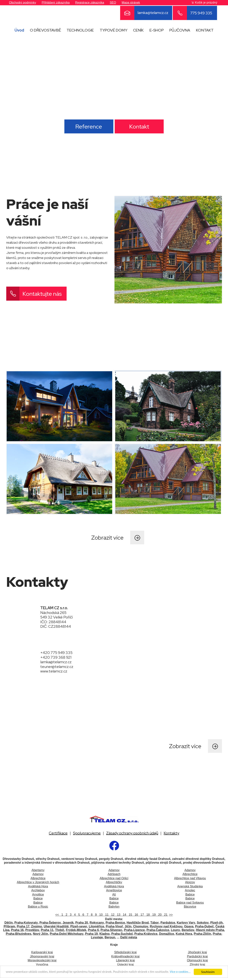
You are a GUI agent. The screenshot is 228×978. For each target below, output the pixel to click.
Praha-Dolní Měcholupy (66, 933)
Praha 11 (47, 930)
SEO (113, 2)
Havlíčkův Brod (138, 922)
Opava (188, 926)
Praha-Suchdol (122, 933)
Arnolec (190, 890)
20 (159, 914)
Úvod (19, 30)
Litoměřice (96, 926)
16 (136, 914)
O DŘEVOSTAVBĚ (45, 30)
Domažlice (166, 933)
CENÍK (138, 30)
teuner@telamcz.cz (56, 666)
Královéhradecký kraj (125, 956)
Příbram (9, 926)
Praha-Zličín (202, 933)
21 (165, 914)
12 (112, 914)
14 (124, 914)
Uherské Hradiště (56, 926)
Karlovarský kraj (42, 952)
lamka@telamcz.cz (56, 661)
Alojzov (190, 882)
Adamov (114, 870)
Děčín (9, 922)
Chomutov (140, 926)
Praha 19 (91, 933)
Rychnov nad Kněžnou (166, 926)
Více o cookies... (180, 972)
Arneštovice (114, 890)
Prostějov (32, 930)
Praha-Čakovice (157, 930)
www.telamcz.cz (53, 671)
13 (118, 914)
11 (106, 914)
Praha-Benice (115, 922)
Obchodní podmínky (22, 2)
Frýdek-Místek (76, 930)
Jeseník (68, 922)
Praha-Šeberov (50, 922)
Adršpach (114, 874)
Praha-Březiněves (18, 933)
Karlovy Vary (186, 922)
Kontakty (171, 833)
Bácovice (190, 906)
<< (57, 914)
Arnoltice (38, 894)
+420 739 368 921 (56, 657)
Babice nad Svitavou (190, 902)
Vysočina (42, 964)
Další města (128, 937)
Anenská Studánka (190, 886)
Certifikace (58, 833)
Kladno (104, 933)
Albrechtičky (114, 882)
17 (142, 914)
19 (153, 914)
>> (171, 914)
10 (100, 914)
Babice (190, 894)
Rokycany (97, 922)
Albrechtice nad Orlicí (114, 878)
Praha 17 (23, 926)
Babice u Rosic (38, 906)
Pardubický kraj (197, 956)
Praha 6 (93, 930)
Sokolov (203, 922)
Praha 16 (17, 930)
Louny (175, 930)
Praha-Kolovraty (26, 922)
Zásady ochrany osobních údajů (132, 833)
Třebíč (59, 930)
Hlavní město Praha (210, 930)
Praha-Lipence (134, 930)
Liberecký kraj (125, 960)
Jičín (128, 926)
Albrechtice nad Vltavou (190, 878)
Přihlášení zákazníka (56, 2)
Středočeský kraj (125, 952)
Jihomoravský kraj (42, 956)
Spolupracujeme (87, 833)
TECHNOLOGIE (80, 30)
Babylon (114, 906)
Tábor (154, 922)
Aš (114, 894)
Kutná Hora (184, 933)
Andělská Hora (38, 886)
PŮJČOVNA (179, 30)
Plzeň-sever (78, 926)
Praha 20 (81, 922)
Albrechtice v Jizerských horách (38, 882)
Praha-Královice (145, 933)
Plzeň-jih (216, 922)
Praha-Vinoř (114, 926)
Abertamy (38, 870)
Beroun (110, 937)
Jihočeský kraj (197, 952)
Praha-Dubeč (204, 926)
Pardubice (167, 922)
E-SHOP (156, 30)
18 (148, 914)
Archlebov (38, 890)
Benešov (188, 930)
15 (130, 914)
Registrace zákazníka (89, 2)
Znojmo (36, 926)
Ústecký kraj (125, 964)
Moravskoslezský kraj (42, 960)
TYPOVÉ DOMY (113, 30)
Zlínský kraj (197, 964)
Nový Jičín (40, 933)
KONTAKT (205, 30)
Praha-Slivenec (111, 930)
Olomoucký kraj (197, 960)
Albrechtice (190, 874)
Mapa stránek (131, 2)
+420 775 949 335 (56, 652)
